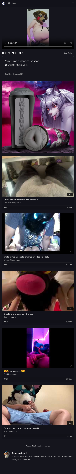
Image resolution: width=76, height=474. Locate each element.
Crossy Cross (9, 260)
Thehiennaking (10, 374)
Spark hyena (9, 431)
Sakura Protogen (11, 202)
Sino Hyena (9, 317)
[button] (72, 3)
